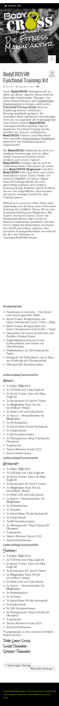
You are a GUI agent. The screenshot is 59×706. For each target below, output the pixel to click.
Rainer (11, 87)
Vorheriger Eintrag (18, 665)
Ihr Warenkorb (13, 6)
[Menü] (52, 59)
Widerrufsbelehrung (35, 694)
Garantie (47, 694)
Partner (5, 697)
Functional (27, 457)
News (32, 87)
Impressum (12, 694)
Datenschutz (22, 694)
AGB (5, 694)
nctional (29, 374)
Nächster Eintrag (41, 668)
